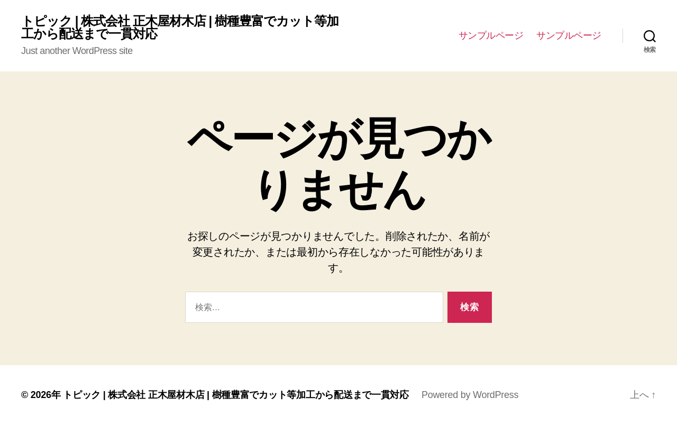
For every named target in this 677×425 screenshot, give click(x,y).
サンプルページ (491, 35)
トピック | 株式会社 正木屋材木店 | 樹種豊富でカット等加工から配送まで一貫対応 (179, 27)
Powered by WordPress (470, 395)
